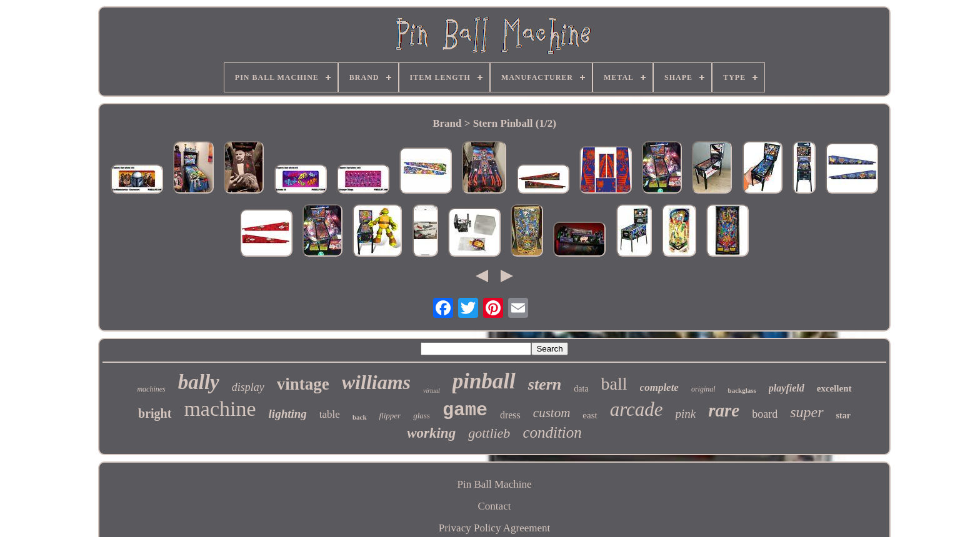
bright (154, 413)
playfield (786, 388)
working (431, 433)
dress (510, 415)
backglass (742, 390)
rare (723, 410)
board (765, 414)
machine (220, 408)
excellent (834, 388)
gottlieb (489, 433)
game (465, 410)
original (703, 389)
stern (544, 384)
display (248, 387)
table (329, 414)
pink (686, 413)
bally (198, 382)
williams (376, 382)
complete (659, 387)
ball (614, 383)
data (581, 388)
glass (421, 415)
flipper (390, 415)
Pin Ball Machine (494, 484)
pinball (484, 381)
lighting (288, 413)
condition (551, 432)
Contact (494, 506)
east (589, 415)
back (359, 417)
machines (151, 389)
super (806, 412)
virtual (431, 390)
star (843, 415)
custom (552, 412)
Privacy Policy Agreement (494, 528)
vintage (303, 384)
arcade (636, 409)
